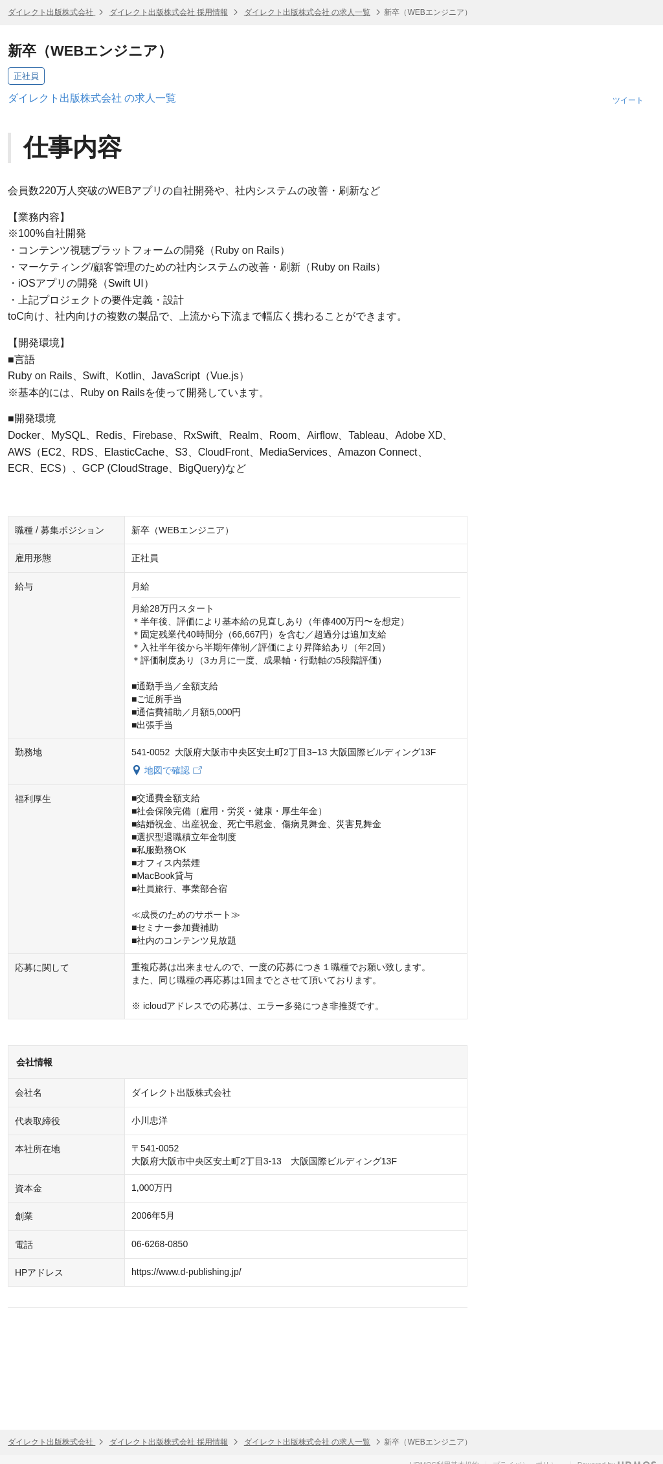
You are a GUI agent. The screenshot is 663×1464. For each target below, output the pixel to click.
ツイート (628, 100)
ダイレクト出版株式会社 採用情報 (168, 12)
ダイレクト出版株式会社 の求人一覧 (307, 12)
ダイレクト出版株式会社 (51, 12)
